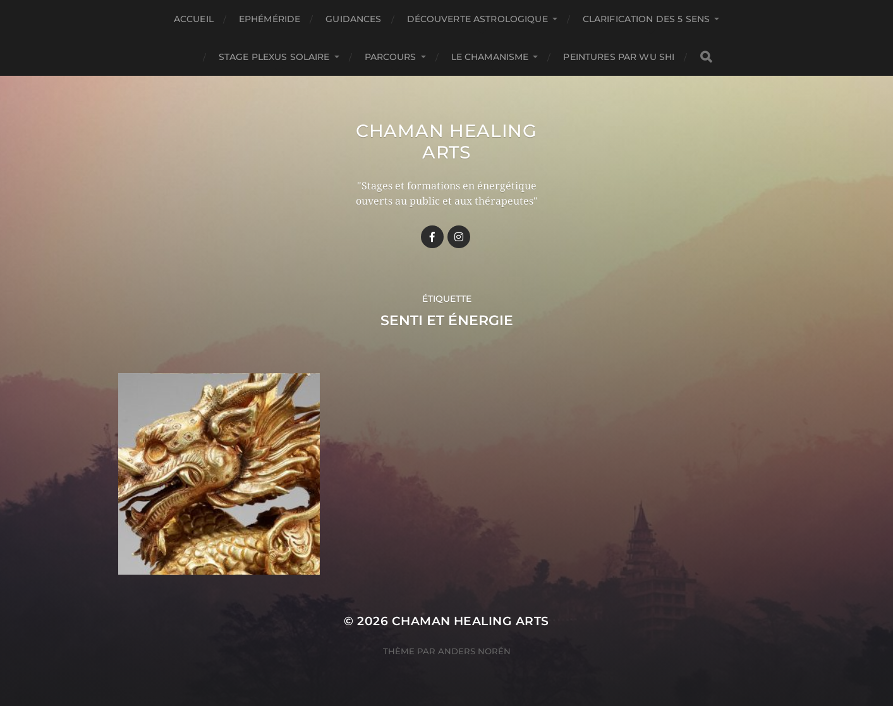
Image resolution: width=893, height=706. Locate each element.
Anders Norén (474, 651)
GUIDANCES (353, 19)
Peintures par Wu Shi (618, 57)
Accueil (194, 19)
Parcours (390, 57)
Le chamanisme (490, 57)
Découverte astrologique (477, 19)
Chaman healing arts (446, 141)
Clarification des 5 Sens (646, 19)
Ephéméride (269, 19)
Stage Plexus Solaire (274, 57)
